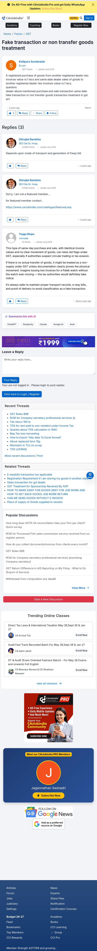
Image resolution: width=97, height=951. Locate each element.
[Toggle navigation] (28, 18)
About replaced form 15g (25, 441)
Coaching (35, 25)
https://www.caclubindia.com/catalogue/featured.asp (38, 207)
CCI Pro (55, 937)
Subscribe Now (48, 795)
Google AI (58, 324)
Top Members (15, 932)
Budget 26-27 (15, 916)
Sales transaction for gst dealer (26, 482)
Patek (66, 270)
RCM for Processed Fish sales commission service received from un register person (48, 535)
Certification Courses (64, 908)
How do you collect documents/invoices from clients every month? (47, 544)
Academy (12, 25)
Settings (12, 908)
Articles (11, 888)
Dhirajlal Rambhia (30, 139)
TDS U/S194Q (18, 449)
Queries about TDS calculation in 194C (33, 429)
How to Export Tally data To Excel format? (35, 437)
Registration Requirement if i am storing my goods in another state (47, 478)
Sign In (89, 17)
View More (80, 588)
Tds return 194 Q (20, 421)
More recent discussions (20, 455)
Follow (51, 113)
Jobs (10, 898)
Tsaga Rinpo (26, 234)
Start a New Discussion (48, 599)
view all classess (49, 683)
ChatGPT (11, 324)
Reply (23, 113)
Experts (55, 893)
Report (88, 108)
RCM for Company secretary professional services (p (42, 417)
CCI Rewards (14, 937)
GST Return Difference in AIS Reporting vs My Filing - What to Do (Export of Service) (46, 570)
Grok (72, 324)
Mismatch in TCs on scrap (26, 445)
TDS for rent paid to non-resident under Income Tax (42, 425)
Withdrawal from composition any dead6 (31, 579)
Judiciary (12, 903)
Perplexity (28, 324)
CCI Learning (59, 927)
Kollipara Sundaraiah (32, 61)
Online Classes (48, 616)
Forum (10, 893)
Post (40, 455)
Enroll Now (81, 635)
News (54, 888)
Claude (43, 324)
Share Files (57, 898)
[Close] (93, 4)
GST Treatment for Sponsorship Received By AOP (37, 486)
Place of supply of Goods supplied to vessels (34, 502)
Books (56, 25)
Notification (58, 903)
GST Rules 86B (19, 414)
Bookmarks (13, 927)
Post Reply (10, 380)
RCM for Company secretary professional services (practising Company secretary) (44, 559)
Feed (10, 922)
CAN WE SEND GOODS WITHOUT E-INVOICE (35, 498)
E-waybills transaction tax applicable (29, 474)
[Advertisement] (48, 855)
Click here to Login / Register (22, 394)
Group (56, 932)
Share (37, 113)
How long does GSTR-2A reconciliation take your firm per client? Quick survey (45, 525)
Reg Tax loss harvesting (24, 433)
